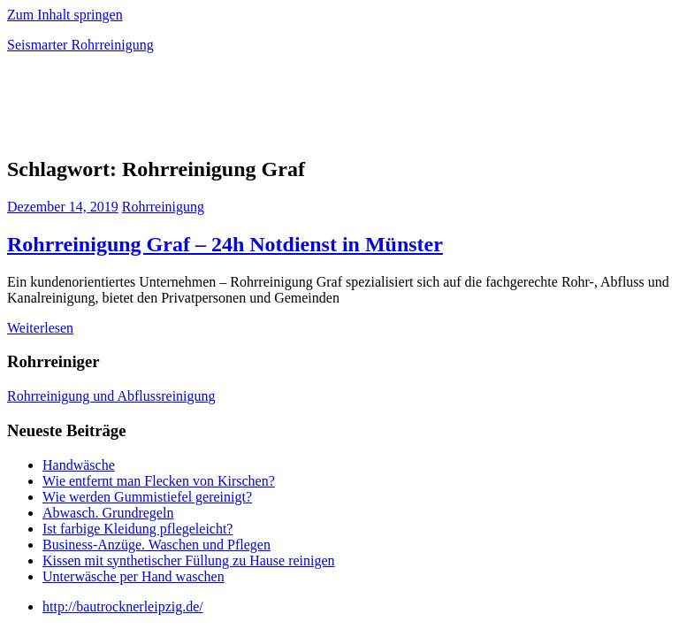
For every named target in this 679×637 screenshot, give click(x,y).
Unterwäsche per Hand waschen (133, 576)
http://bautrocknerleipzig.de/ (122, 606)
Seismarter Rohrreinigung (80, 44)
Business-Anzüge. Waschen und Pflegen (156, 544)
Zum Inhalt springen (65, 14)
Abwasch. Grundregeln (107, 512)
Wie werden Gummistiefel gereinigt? (147, 496)
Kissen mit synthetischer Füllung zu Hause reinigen (188, 560)
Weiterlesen (40, 327)
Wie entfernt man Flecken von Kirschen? (158, 480)
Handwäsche (78, 464)
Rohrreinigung (163, 206)
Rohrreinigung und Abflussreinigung (111, 395)
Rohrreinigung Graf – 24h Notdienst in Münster (225, 244)
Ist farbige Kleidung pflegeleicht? (137, 528)
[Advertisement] (214, 109)
